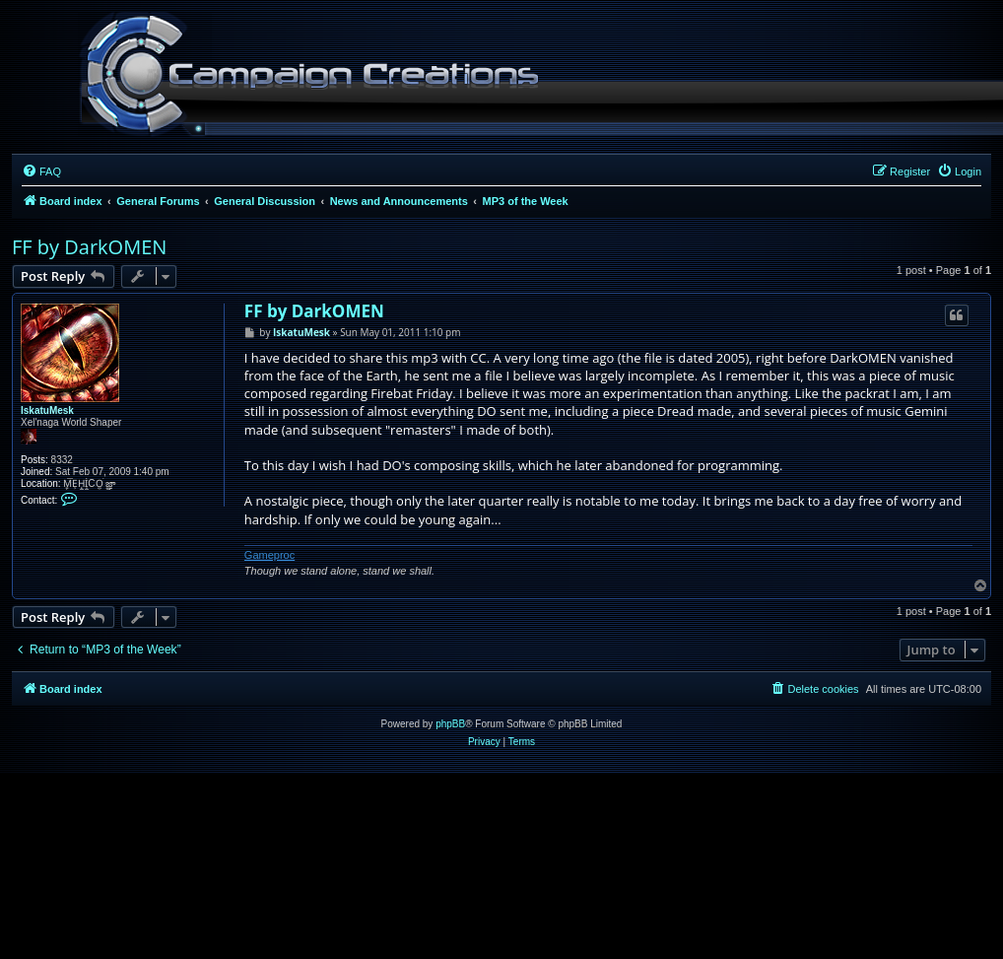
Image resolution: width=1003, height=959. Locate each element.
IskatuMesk (47, 410)
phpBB (450, 724)
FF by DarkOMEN (89, 247)
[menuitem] (41, 171)
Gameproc (269, 555)
